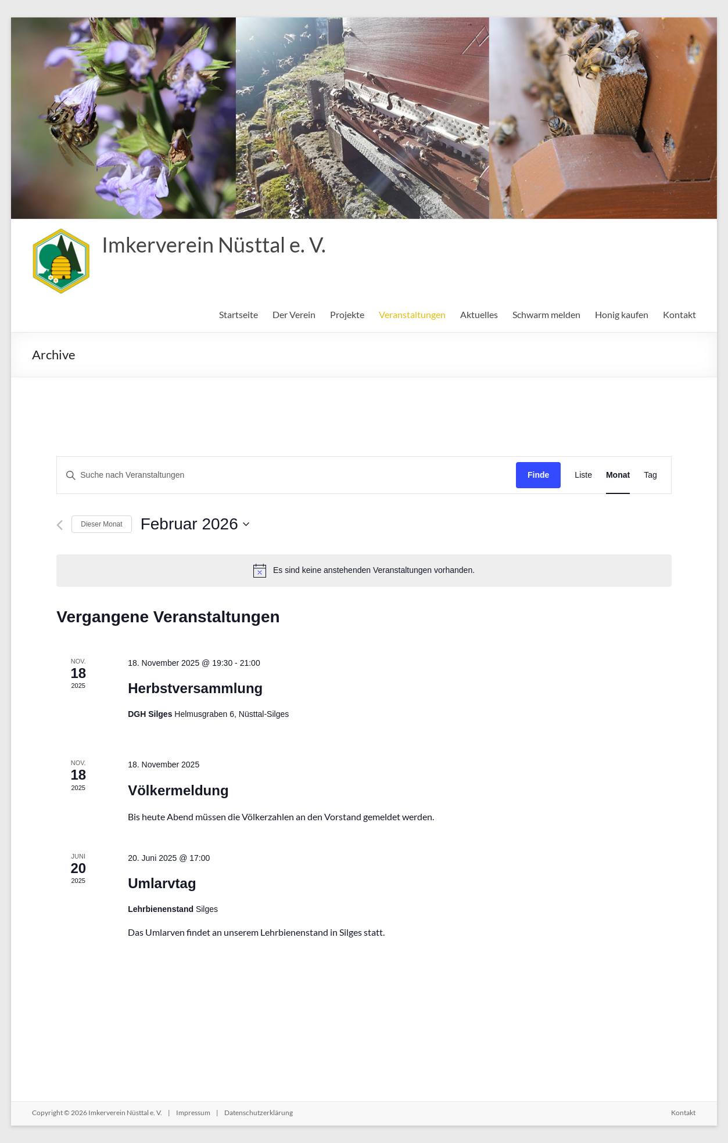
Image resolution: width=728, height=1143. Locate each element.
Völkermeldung (178, 790)
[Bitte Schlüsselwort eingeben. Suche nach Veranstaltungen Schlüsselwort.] (286, 475)
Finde (538, 474)
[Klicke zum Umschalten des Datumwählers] (195, 524)
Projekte (347, 314)
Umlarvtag (162, 883)
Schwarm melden (546, 314)
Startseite (238, 314)
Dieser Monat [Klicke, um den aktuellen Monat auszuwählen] (101, 524)
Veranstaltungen (412, 314)
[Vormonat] (59, 525)
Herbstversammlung (195, 688)
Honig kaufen (621, 314)
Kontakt (679, 314)
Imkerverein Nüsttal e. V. (214, 244)
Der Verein (293, 314)
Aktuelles (479, 314)
